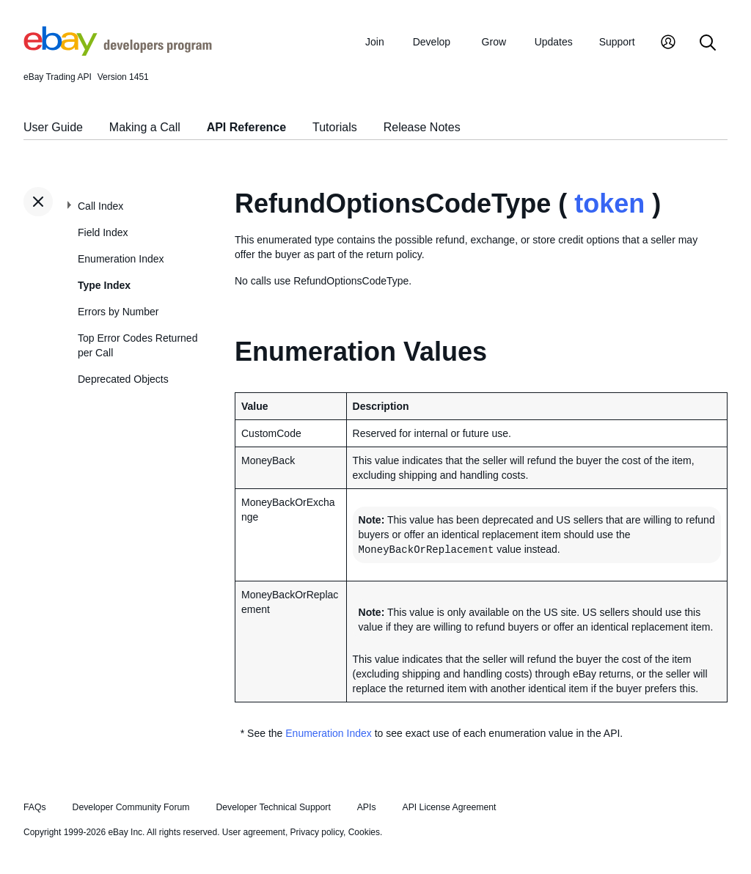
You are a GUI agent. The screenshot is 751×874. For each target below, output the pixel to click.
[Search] (708, 43)
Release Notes (422, 127)
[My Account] (668, 43)
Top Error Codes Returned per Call (137, 345)
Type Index (104, 285)
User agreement (253, 832)
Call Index (100, 206)
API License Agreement (449, 807)
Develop (431, 42)
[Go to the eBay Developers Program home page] (117, 52)
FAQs (34, 807)
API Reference (247, 127)
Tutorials (334, 127)
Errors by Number (118, 311)
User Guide (53, 127)
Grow (494, 42)
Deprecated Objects (123, 379)
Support (617, 42)
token (609, 203)
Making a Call (144, 127)
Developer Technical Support (273, 807)
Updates (554, 42)
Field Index (103, 232)
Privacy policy (316, 832)
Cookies (364, 832)
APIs (366, 807)
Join (374, 42)
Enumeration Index (121, 259)
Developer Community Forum (131, 807)
